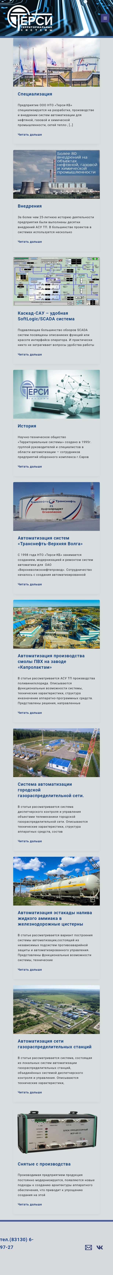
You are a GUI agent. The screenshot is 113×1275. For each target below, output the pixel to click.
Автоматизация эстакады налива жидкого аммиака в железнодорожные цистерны (55, 918)
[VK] (99, 1247)
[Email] (88, 1247)
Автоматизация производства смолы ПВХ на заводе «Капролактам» (51, 661)
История (27, 426)
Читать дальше (30, 134)
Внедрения (30, 206)
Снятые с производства (44, 1164)
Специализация (35, 94)
